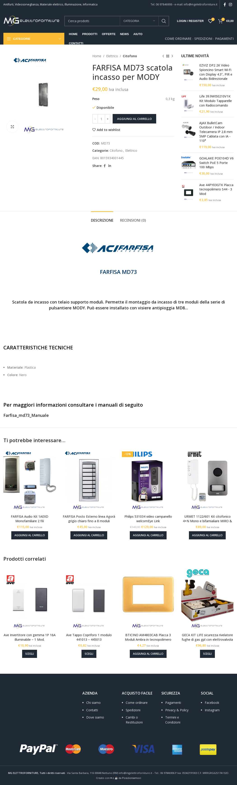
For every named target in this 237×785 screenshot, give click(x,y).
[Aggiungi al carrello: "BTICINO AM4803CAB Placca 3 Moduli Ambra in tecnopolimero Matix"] (148, 654)
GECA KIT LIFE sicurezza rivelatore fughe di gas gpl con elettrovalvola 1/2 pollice (207, 639)
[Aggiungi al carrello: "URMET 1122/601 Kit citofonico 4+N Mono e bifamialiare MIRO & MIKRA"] (207, 535)
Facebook (212, 702)
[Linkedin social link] (109, 166)
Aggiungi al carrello (134, 119)
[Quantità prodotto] (101, 118)
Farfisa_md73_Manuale (26, 415)
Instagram (212, 710)
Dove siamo (95, 717)
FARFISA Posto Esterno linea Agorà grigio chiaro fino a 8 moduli (89, 518)
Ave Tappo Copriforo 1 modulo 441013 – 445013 (89, 637)
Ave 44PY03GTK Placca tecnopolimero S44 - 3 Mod (216, 189)
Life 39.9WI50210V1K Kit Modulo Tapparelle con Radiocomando (215, 100)
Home (96, 56)
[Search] (116, 21)
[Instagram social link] (231, 4)
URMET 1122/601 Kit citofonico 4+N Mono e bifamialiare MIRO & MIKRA (207, 520)
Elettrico (112, 56)
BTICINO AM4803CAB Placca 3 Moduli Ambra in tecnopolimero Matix (148, 639)
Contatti (92, 710)
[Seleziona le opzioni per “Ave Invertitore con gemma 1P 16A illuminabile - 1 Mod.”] (29, 654)
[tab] (102, 218)
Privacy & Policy (176, 710)
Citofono (130, 56)
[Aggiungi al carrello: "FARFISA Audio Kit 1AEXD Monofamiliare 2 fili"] (29, 535)
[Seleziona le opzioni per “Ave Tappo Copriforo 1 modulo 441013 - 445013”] (88, 654)
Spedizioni (133, 710)
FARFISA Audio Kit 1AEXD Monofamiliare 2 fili (29, 518)
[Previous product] (163, 56)
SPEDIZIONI (203, 38)
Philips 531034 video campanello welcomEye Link (148, 518)
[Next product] (172, 56)
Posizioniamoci (131, 778)
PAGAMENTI (224, 38)
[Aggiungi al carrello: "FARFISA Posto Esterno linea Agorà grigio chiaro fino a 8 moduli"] (88, 535)
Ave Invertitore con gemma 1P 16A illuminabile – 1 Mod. (30, 637)
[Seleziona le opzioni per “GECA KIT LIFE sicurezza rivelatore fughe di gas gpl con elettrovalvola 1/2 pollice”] (207, 654)
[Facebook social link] (224, 4)
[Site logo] (31, 20)
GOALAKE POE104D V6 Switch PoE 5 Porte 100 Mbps (216, 162)
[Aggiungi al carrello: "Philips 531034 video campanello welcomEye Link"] (148, 535)
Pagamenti (173, 702)
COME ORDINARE (178, 38)
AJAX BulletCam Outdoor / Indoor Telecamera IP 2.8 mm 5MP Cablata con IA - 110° (215, 132)
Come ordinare (137, 702)
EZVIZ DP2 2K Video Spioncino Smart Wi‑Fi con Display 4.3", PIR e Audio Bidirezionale (215, 72)
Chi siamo (93, 702)
